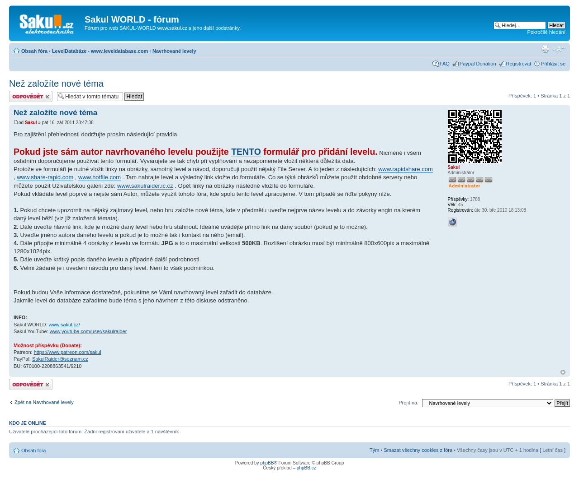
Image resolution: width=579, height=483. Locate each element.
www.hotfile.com (99, 177)
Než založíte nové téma (56, 83)
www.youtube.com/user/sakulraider (88, 331)
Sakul (31, 122)
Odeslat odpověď (30, 96)
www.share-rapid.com (45, 177)
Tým (374, 450)
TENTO (246, 152)
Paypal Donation (478, 63)
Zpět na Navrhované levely (44, 402)
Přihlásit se (553, 63)
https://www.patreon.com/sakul (67, 352)
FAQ (445, 63)
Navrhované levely (174, 51)
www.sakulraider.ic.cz (145, 185)
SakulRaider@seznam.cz (60, 359)
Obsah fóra (34, 51)
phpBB (267, 462)
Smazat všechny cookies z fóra (418, 450)
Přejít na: (408, 402)
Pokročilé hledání (546, 32)
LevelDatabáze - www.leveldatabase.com (100, 51)
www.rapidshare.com (405, 169)
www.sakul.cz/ (64, 324)
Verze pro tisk (545, 49)
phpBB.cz (306, 467)
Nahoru (562, 372)
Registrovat (519, 63)
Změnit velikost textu (558, 49)
